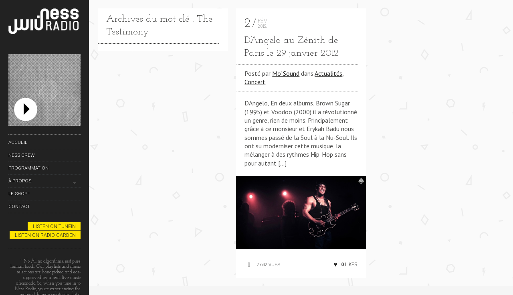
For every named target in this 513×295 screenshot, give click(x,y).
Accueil (17, 142)
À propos (19, 181)
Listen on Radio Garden (45, 235)
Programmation (28, 168)
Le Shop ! (19, 193)
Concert (254, 82)
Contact (19, 206)
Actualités (328, 73)
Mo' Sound (285, 73)
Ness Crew (21, 155)
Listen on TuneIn (54, 226)
